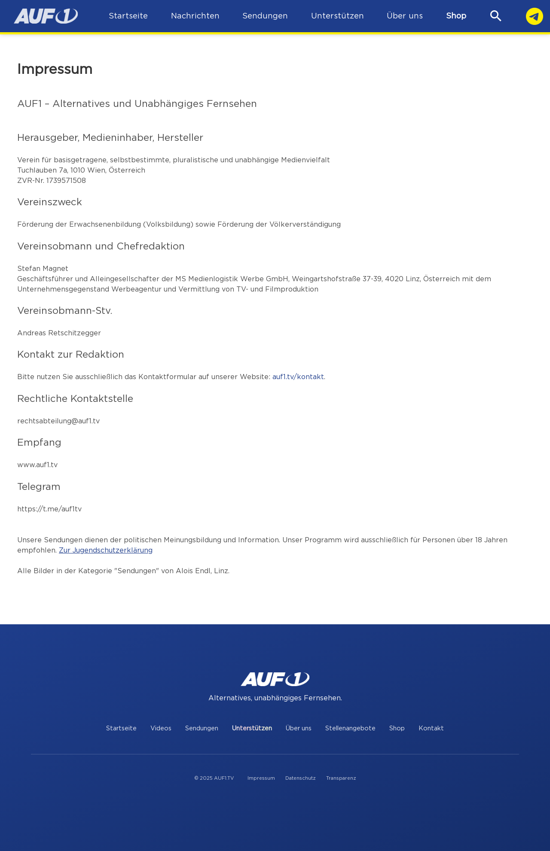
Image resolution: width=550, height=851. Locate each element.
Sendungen (201, 728)
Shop (456, 16)
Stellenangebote (350, 728)
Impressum (261, 778)
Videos (160, 728)
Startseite (121, 728)
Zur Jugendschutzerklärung (106, 550)
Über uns (299, 728)
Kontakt (431, 728)
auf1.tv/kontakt (298, 377)
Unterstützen (252, 728)
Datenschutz (300, 778)
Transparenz (341, 778)
